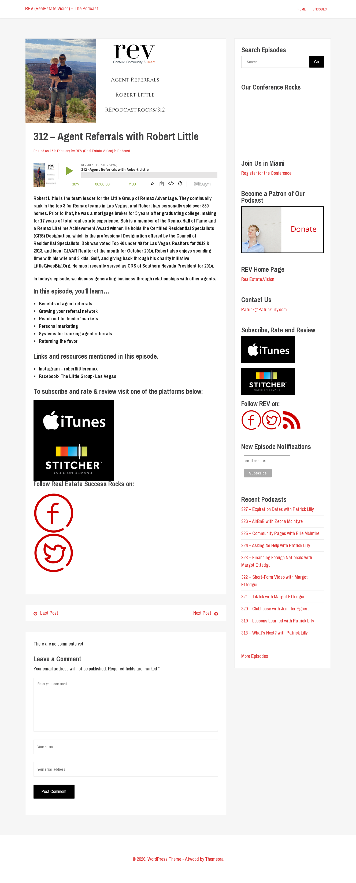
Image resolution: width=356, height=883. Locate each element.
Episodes (320, 9)
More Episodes (254, 656)
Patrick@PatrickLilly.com (264, 309)
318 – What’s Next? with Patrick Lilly (274, 632)
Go (316, 62)
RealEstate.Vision (257, 279)
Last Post (46, 613)
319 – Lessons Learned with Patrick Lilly (277, 620)
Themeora (214, 859)
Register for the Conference (266, 173)
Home (302, 9)
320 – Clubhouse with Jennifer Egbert (275, 608)
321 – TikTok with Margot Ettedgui (272, 596)
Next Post (174, 613)
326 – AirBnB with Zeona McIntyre (272, 521)
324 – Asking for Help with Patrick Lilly (275, 545)
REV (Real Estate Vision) (94, 150)
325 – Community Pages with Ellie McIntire (280, 533)
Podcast (123, 150)
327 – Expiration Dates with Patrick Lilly (277, 509)
